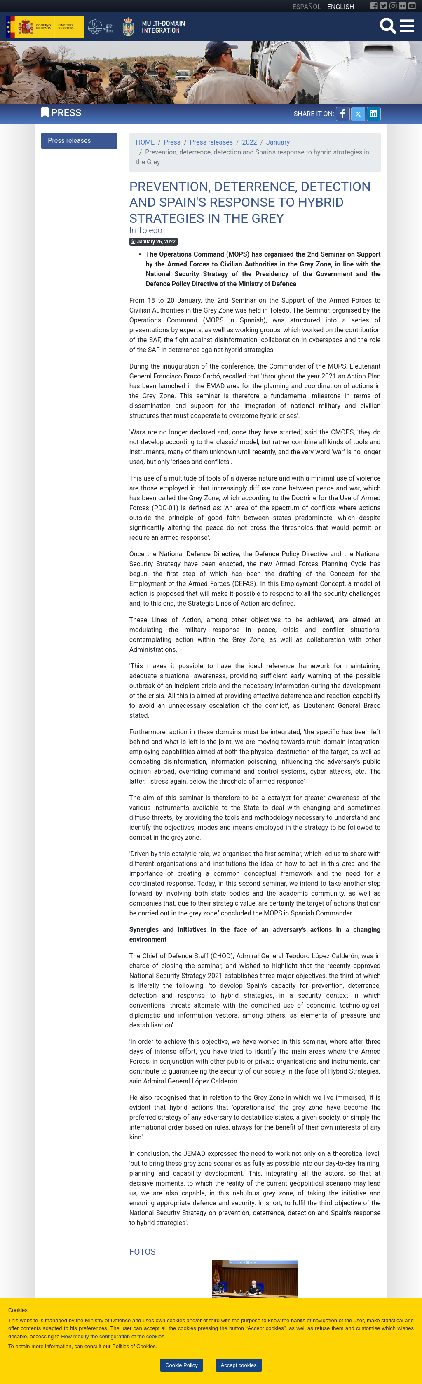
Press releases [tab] (69, 141)
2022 (249, 142)
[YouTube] (412, 6)
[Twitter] (383, 6)
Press (172, 142)
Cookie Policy (181, 1365)
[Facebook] (374, 6)
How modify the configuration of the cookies (112, 1336)
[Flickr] (402, 6)
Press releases (211, 142)
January (278, 142)
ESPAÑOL (307, 7)
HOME (145, 142)
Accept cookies (239, 1365)
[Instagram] (393, 6)
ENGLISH (340, 7)
